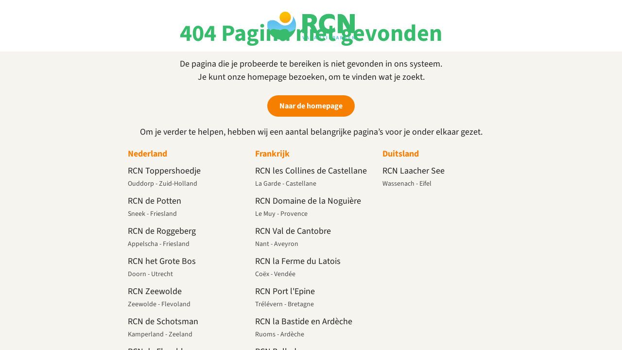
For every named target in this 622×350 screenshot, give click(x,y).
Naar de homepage (311, 106)
